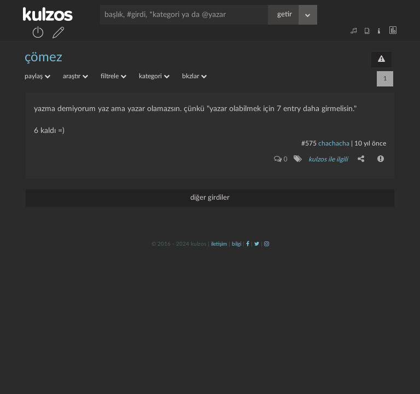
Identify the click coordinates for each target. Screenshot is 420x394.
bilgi (236, 244)
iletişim (219, 244)
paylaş (37, 76)
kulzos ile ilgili (328, 159)
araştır (75, 76)
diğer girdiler (210, 197)
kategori (154, 76)
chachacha (333, 143)
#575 (309, 143)
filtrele (113, 76)
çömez (43, 57)
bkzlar (194, 76)
